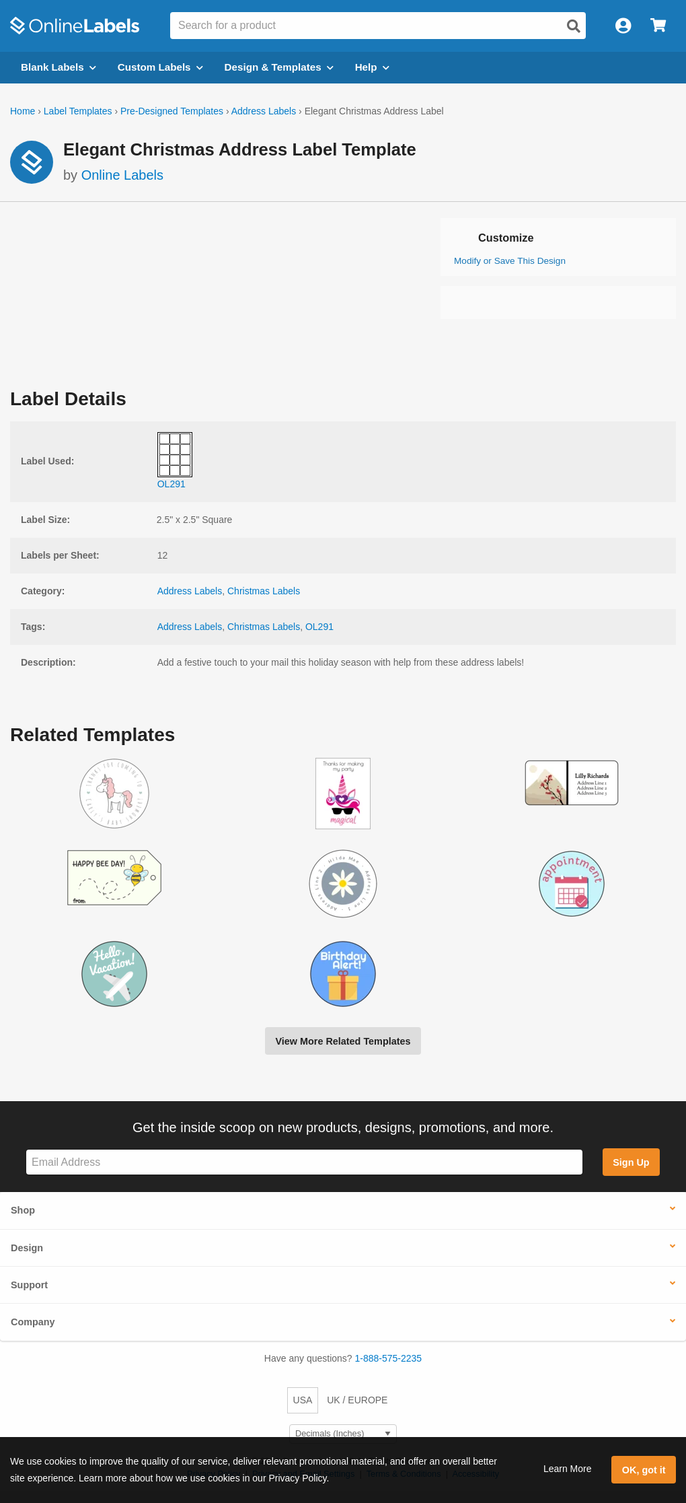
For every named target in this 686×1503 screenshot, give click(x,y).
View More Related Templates (342, 1041)
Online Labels (122, 175)
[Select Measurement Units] (343, 1434)
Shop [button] (23, 1210)
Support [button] (29, 1285)
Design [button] (27, 1248)
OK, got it (644, 1470)
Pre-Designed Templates (171, 111)
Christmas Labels (263, 591)
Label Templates (78, 111)
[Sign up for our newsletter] (304, 1162)
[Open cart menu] (658, 26)
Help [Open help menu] (372, 67)
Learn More (567, 1468)
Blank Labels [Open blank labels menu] (58, 67)
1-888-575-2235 (388, 1358)
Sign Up (631, 1162)
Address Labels (264, 111)
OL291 (319, 626)
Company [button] (33, 1322)
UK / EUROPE (357, 1400)
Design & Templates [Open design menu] (279, 67)
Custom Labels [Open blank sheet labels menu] (160, 67)
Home (22, 111)
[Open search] (574, 26)
